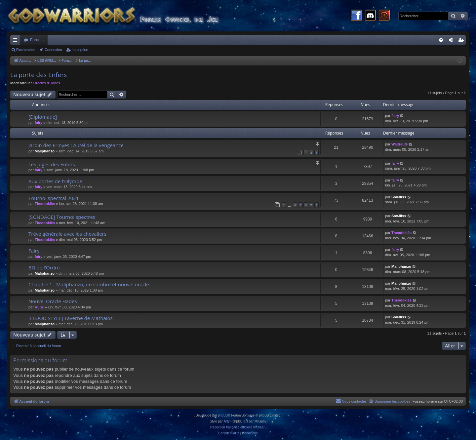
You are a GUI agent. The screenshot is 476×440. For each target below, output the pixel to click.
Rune (39, 307)
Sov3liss (398, 197)
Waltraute (399, 144)
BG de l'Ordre (44, 267)
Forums (37, 40)
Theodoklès (45, 204)
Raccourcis (16, 41)
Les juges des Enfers (51, 164)
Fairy (34, 250)
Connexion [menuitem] (452, 41)
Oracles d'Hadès (46, 83)
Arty (227, 421)
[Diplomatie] (42, 116)
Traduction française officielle (231, 427)
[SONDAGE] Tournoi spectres (61, 217)
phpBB (223, 415)
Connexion (53, 50)
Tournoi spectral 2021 (53, 198)
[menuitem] (441, 40)
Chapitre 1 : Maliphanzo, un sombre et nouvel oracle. (89, 284)
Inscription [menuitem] (462, 41)
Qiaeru (261, 427)
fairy (38, 123)
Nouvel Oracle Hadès (52, 301)
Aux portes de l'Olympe (55, 181)
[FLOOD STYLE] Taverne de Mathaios (70, 318)
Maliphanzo (45, 151)
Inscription (80, 50)
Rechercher (25, 50)
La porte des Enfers (38, 74)
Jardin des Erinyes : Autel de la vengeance (76, 145)
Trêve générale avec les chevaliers (67, 233)
